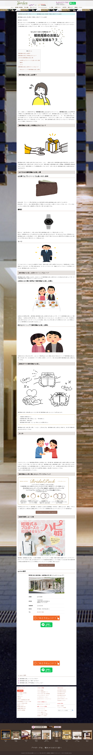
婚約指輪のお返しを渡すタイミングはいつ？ (28, 66)
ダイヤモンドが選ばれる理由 (22, 703)
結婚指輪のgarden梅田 (23, 14)
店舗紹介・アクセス (78, 7)
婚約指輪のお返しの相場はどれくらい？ (27, 55)
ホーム (12, 7)
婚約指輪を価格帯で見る (21, 706)
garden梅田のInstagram (61, 691)
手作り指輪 (26, 7)
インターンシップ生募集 (61, 707)
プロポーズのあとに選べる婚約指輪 (43, 693)
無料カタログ (70, 7)
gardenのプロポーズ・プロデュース (43, 704)
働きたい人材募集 (60, 705)
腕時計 (21, 62)
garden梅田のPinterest (61, 695)
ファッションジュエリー (42, 7)
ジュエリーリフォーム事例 (42, 710)
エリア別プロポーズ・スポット (42, 697)
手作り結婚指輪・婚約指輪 (21, 692)
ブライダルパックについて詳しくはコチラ (46, 512)
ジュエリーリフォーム (41, 708)
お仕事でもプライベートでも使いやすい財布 (30, 60)
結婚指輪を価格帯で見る (21, 708)
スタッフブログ (20, 694)
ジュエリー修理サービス (41, 712)
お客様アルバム (57, 7)
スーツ (21, 64)
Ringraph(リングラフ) (61, 700)
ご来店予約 (64, 7)
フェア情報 (51, 7)
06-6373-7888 (40, 612)
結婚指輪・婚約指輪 (18, 7)
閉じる (30, 51)
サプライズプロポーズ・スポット (43, 695)
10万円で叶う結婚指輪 (21, 710)
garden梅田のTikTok (61, 693)
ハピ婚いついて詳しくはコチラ (46, 565)
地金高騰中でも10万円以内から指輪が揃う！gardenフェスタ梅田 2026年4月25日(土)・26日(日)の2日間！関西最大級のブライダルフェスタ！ (46, 10)
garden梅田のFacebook (61, 690)
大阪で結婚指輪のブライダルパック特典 (24, 701)
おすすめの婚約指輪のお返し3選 (25, 57)
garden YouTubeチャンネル (62, 698)
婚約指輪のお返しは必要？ (24, 53)
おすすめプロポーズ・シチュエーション (44, 698)
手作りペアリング (33, 7)
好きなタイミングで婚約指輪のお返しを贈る (30, 69)
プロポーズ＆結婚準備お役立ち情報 (23, 699)
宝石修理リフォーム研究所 (42, 715)
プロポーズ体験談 (40, 690)
